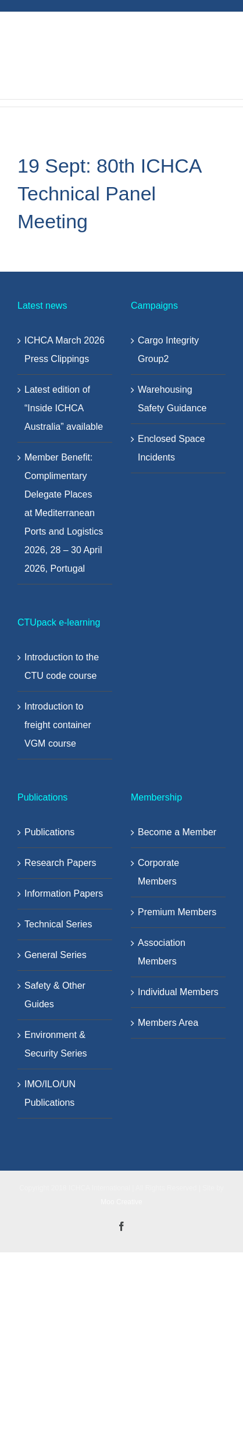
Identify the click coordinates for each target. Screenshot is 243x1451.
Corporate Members (158, 872)
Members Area (168, 1023)
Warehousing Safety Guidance (172, 399)
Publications (49, 832)
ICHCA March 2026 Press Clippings (64, 349)
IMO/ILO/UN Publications (50, 1093)
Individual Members (178, 992)
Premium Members (177, 912)
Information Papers (63, 893)
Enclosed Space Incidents (171, 448)
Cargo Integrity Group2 (168, 349)
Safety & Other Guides (54, 995)
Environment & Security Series (55, 1044)
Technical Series (58, 924)
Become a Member (177, 832)
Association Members (161, 952)
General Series (55, 955)
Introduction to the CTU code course (61, 666)
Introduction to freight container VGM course (57, 724)
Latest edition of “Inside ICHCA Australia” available (63, 408)
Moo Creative (121, 1202)
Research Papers (60, 863)
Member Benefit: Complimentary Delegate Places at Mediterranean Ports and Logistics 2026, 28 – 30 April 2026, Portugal (63, 512)
